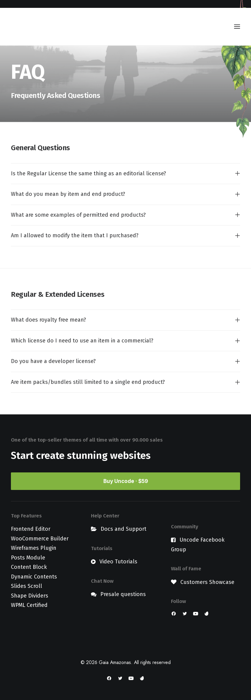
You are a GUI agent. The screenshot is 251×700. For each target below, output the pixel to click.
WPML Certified (29, 605)
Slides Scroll (26, 586)
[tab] (125, 174)
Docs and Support (123, 529)
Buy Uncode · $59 (125, 481)
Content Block (29, 567)
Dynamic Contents (34, 576)
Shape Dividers (29, 595)
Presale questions (123, 594)
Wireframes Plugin (33, 548)
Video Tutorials (118, 561)
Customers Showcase (207, 582)
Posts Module (28, 557)
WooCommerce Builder (40, 538)
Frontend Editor (30, 529)
